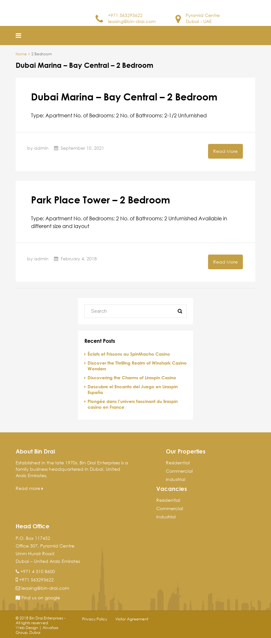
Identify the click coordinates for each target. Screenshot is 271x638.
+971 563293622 (125, 15)
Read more (29, 488)
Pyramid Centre (203, 15)
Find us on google (38, 598)
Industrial (175, 479)
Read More (225, 151)
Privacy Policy (94, 619)
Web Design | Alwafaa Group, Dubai (37, 630)
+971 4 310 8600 (37, 571)
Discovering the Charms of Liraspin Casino (132, 377)
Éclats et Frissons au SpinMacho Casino (129, 354)
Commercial (179, 471)
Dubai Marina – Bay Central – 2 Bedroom (124, 96)
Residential (178, 463)
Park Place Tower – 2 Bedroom (100, 199)
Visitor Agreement (131, 619)
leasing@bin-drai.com (132, 21)
